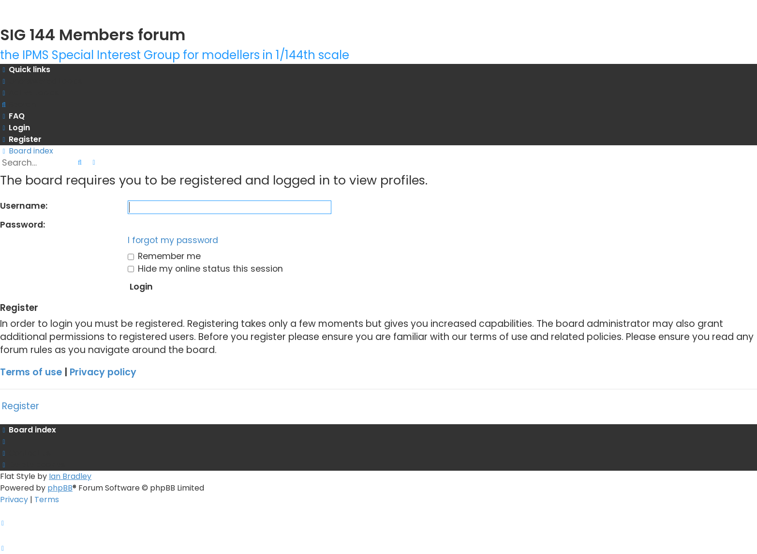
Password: (22, 225)
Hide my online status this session (205, 269)
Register (20, 406)
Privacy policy (103, 372)
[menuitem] (41, 81)
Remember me (164, 256)
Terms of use (31, 372)
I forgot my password (173, 240)
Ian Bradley (70, 476)
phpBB (60, 487)
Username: (23, 206)
